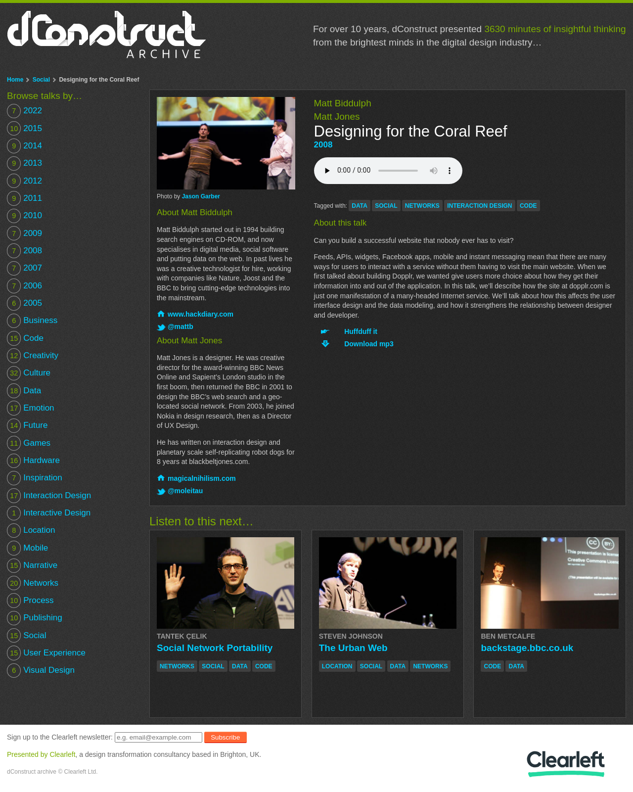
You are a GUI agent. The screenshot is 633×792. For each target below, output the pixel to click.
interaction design (479, 205)
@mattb (180, 326)
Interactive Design (48, 513)
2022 (24, 111)
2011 (24, 198)
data (359, 205)
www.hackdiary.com (200, 314)
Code (25, 338)
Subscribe (225, 737)
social (386, 205)
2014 (24, 146)
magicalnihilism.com (202, 478)
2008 (323, 144)
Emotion (30, 408)
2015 (24, 128)
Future (27, 426)
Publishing (34, 618)
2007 (24, 268)
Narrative (32, 566)
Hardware (33, 461)
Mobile (27, 548)
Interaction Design (49, 495)
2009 (24, 233)
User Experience (46, 653)
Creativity (32, 355)
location (337, 666)
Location (31, 530)
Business (32, 321)
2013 (24, 163)
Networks (32, 583)
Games (28, 443)
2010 (24, 216)
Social (41, 79)
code (528, 205)
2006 (24, 286)
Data (24, 390)
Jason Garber (201, 196)
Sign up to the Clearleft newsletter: (60, 737)
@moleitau (185, 491)
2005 (24, 303)
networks (422, 205)
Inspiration (34, 478)
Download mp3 (369, 344)
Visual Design (41, 670)
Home (15, 79)
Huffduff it (360, 331)
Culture (28, 373)
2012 (24, 181)
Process (30, 600)
